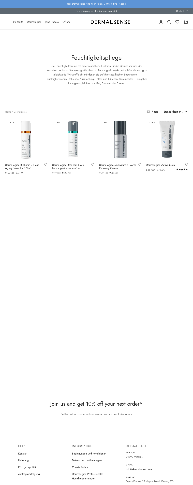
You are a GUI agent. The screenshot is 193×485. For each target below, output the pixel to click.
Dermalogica (34, 22)
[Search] (169, 22)
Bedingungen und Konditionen (89, 454)
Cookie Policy (80, 467)
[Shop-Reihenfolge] (175, 111)
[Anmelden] (161, 22)
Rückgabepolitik (27, 467)
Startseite (18, 22)
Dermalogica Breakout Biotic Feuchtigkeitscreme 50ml (68, 166)
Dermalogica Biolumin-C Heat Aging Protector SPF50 (22, 166)
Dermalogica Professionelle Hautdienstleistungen (87, 476)
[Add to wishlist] (45, 164)
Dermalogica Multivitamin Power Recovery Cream (117, 166)
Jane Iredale (52, 22)
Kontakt (22, 454)
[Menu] (7, 22)
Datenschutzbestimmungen (87, 460)
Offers (66, 22)
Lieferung (23, 460)
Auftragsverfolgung (29, 474)
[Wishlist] (177, 22)
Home (8, 111)
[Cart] (186, 22)
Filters (152, 112)
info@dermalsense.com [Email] (139, 469)
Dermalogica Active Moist (160, 165)
